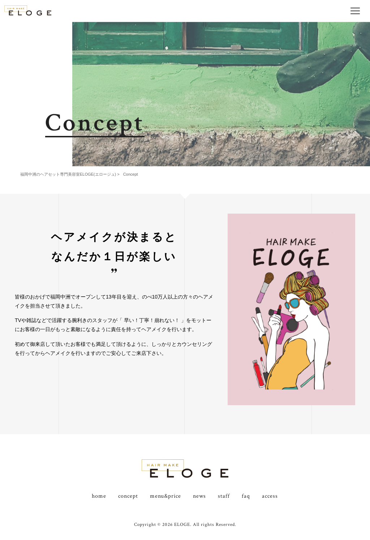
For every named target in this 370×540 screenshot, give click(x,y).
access (270, 496)
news (199, 496)
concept (128, 496)
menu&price (165, 496)
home (99, 496)
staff (224, 496)
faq (246, 496)
